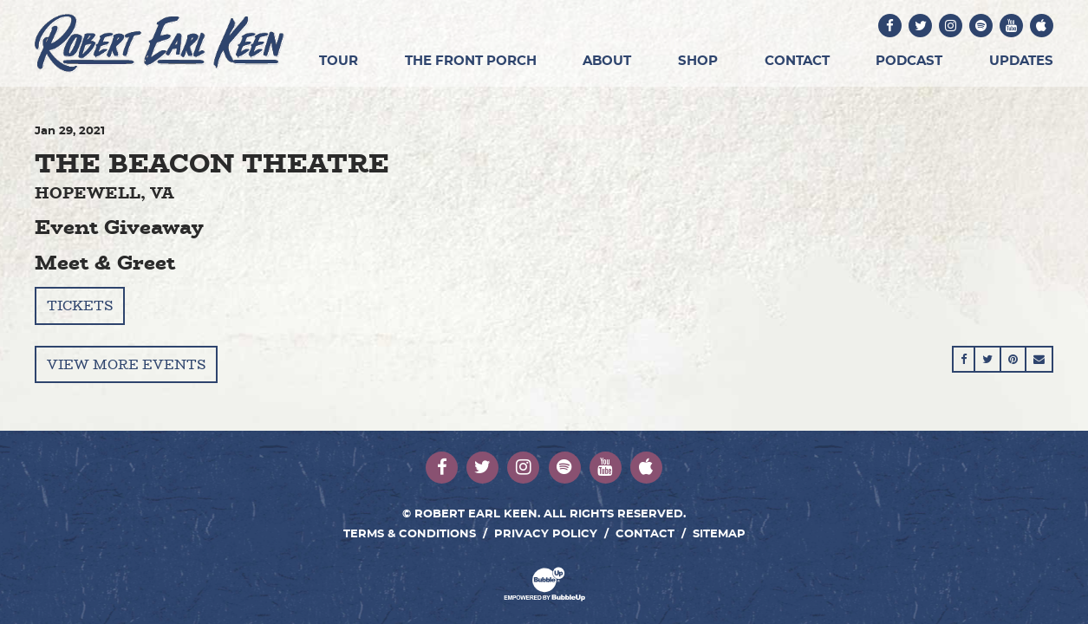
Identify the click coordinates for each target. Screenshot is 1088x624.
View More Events (126, 364)
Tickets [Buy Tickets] (80, 305)
